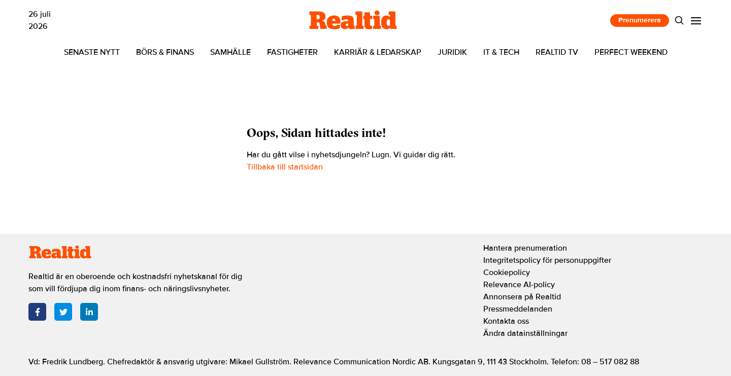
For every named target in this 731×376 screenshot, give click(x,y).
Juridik (452, 52)
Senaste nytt (92, 52)
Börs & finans (165, 52)
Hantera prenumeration (525, 248)
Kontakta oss (506, 321)
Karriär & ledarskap (377, 52)
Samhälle (230, 52)
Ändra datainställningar (525, 333)
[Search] (679, 20)
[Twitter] (63, 312)
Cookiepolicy (506, 272)
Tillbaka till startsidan (285, 167)
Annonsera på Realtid (522, 297)
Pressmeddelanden (517, 309)
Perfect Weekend (631, 52)
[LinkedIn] (89, 312)
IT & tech (501, 52)
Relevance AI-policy (519, 285)
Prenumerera (639, 20)
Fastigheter (292, 52)
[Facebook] (37, 312)
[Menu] (696, 20)
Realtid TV (557, 52)
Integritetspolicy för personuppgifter (547, 260)
